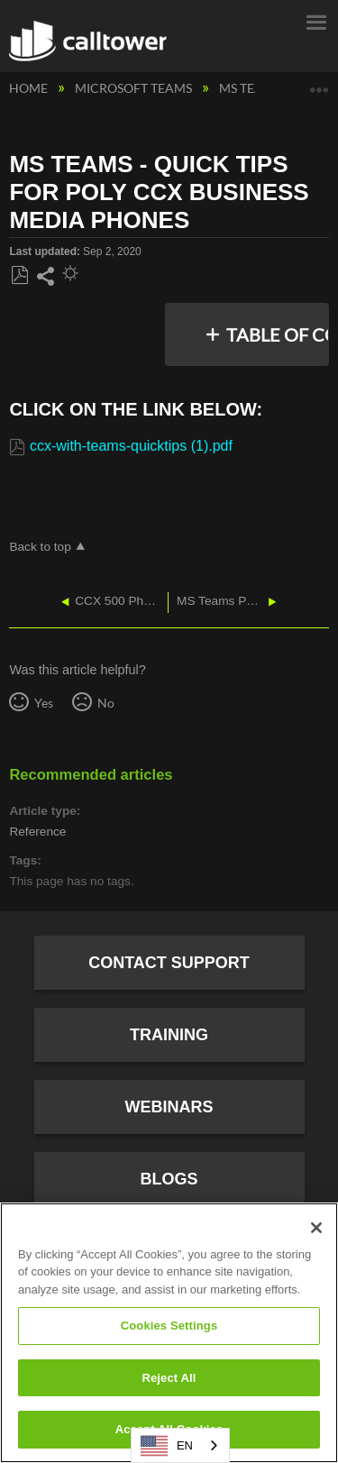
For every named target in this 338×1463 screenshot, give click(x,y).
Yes (43, 702)
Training (169, 1035)
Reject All (169, 1378)
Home (29, 88)
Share (45, 277)
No (105, 702)
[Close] (316, 1228)
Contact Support (169, 963)
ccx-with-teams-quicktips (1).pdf (131, 445)
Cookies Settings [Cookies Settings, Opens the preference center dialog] (169, 1325)
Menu (315, 20)
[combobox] (180, 1445)
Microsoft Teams (135, 88)
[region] (169, 1332)
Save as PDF (19, 276)
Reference (37, 831)
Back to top (39, 546)
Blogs (168, 1179)
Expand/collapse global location (319, 83)
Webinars (169, 1107)
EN (167, 1446)
